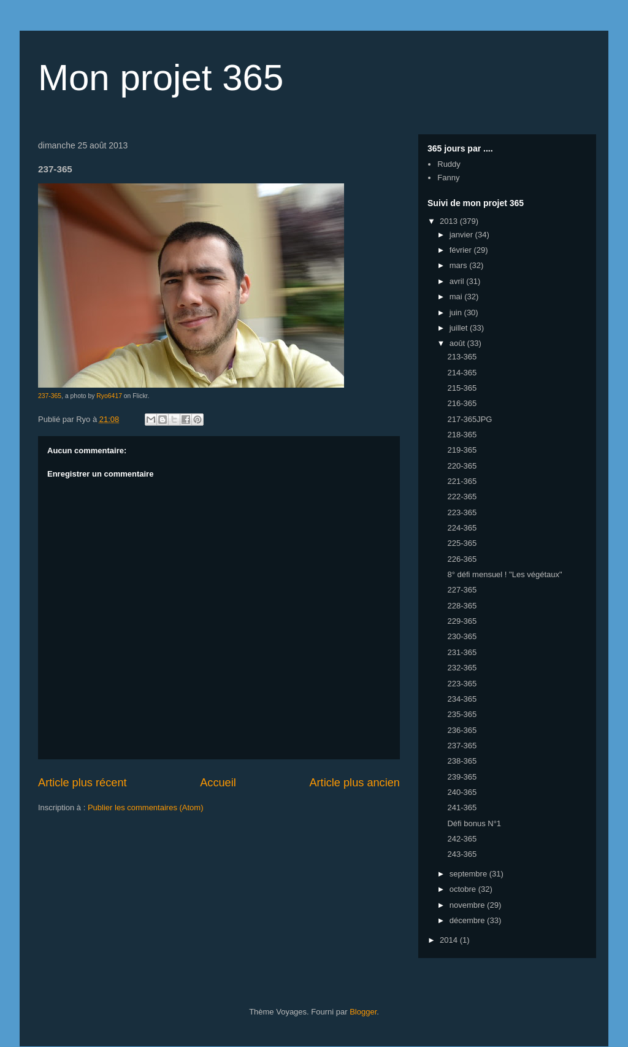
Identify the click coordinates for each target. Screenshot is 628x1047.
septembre (469, 873)
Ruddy (449, 164)
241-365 (462, 807)
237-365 (49, 396)
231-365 (462, 652)
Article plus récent (82, 783)
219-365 (462, 449)
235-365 (462, 714)
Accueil (218, 783)
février (462, 250)
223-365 (462, 512)
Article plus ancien (354, 783)
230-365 (462, 636)
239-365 (462, 776)
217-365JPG (469, 419)
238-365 (462, 760)
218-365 (462, 434)
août (458, 343)
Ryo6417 (109, 396)
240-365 (462, 792)
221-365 (462, 481)
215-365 (462, 388)
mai (457, 296)
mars (460, 265)
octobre (464, 889)
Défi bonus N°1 (474, 823)
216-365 (462, 403)
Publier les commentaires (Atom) (146, 807)
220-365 (462, 465)
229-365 (462, 621)
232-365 (462, 667)
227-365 (462, 589)
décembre (468, 920)
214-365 (462, 372)
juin (457, 312)
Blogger (363, 1011)
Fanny (448, 177)
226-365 (462, 559)
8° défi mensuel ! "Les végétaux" (504, 574)
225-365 (462, 543)
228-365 (462, 605)
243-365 (462, 854)
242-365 (462, 838)
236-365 (462, 730)
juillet (460, 327)
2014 (450, 940)
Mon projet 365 (160, 77)
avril (458, 281)
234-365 (462, 699)
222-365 (462, 496)
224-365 (462, 527)
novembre (468, 905)
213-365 (462, 356)
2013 (450, 221)
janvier (462, 234)
